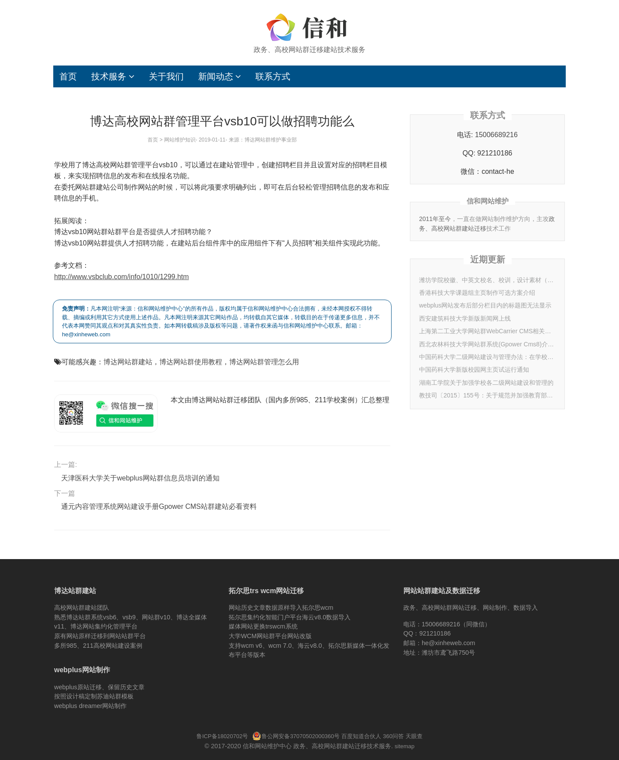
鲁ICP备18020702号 (222, 736)
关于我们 (166, 76)
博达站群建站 (75, 590)
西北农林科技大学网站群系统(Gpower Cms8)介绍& (487, 344)
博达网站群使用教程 (190, 362)
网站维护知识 (180, 140)
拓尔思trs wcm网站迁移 (266, 590)
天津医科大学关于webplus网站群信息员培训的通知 (140, 478)
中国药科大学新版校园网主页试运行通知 (474, 369)
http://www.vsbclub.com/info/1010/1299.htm (121, 276)
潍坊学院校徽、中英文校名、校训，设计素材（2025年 (487, 279)
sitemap (404, 746)
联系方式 (272, 76)
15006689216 (496, 134)
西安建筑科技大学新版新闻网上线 (465, 318)
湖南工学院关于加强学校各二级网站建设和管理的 (486, 382)
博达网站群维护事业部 (270, 140)
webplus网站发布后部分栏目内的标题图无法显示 (485, 305)
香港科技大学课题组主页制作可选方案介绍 (477, 292)
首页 (68, 76)
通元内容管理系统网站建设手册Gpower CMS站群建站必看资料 (159, 506)
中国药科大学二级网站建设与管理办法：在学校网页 (487, 356)
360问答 (393, 736)
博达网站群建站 (127, 362)
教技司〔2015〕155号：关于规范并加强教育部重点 (487, 395)
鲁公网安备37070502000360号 (296, 736)
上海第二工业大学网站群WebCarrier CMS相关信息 (487, 331)
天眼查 (414, 736)
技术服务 (112, 76)
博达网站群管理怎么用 (264, 362)
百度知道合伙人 (361, 736)
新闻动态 (219, 76)
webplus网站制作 (82, 670)
